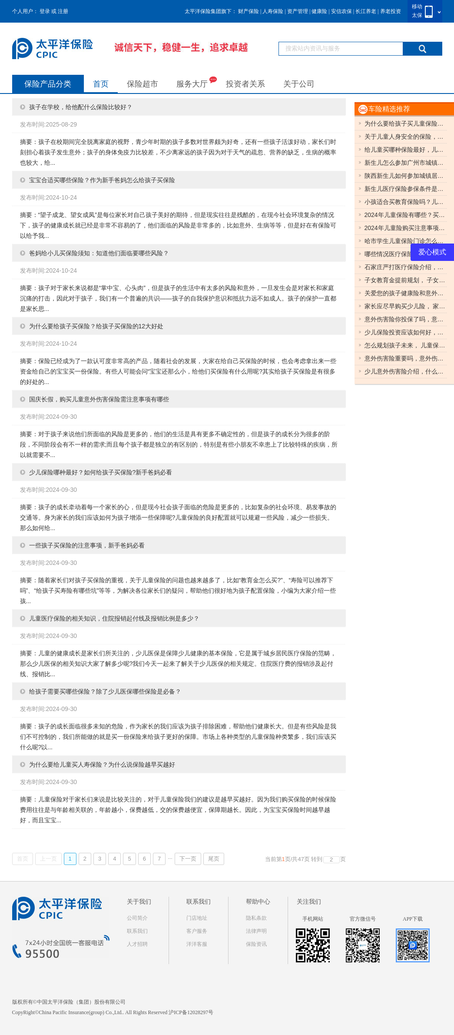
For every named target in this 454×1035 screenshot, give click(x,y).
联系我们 (137, 931)
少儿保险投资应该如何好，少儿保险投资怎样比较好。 (406, 332)
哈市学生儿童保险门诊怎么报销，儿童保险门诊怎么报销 (406, 240)
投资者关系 (245, 84)
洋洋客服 (196, 944)
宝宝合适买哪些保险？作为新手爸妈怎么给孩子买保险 (102, 180)
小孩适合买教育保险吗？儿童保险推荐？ (406, 201)
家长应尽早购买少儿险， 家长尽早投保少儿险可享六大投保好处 (406, 306)
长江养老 (365, 11)
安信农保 (341, 11)
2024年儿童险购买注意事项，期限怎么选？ (406, 227)
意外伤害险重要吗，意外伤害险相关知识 (406, 358)
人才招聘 (137, 944)
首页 (101, 84)
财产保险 (248, 11)
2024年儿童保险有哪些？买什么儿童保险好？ (406, 214)
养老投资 (390, 11)
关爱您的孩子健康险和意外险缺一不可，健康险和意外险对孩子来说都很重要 (406, 293)
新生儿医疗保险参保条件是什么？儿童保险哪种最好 (406, 188)
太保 (417, 15)
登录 (45, 11)
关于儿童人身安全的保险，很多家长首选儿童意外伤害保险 (406, 136)
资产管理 (297, 11)
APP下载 (413, 919)
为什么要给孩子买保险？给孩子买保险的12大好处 (96, 326)
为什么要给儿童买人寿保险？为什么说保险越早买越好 (102, 764)
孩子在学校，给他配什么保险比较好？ (81, 107)
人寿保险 (272, 11)
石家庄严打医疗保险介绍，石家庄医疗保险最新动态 (406, 267)
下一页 (187, 858)
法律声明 (256, 931)
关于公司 (299, 84)
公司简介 (137, 918)
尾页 (213, 858)
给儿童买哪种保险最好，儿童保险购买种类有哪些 (406, 149)
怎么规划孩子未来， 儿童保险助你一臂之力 (406, 345)
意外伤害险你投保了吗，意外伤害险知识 (406, 319)
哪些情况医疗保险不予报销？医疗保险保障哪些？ (406, 253)
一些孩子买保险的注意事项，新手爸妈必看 (87, 545)
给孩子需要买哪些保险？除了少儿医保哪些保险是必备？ (105, 691)
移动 (417, 6)
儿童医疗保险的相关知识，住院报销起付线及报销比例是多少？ (114, 618)
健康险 (319, 11)
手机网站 (312, 919)
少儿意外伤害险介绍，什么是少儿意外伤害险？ (406, 371)
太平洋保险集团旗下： (211, 11)
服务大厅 (196, 82)
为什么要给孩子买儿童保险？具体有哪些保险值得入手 (406, 123)
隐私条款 (256, 918)
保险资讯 (256, 944)
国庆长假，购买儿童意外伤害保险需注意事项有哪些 (99, 399)
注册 (63, 11)
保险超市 (142, 84)
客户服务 (196, 931)
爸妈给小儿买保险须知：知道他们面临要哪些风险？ (99, 253)
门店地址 (196, 918)
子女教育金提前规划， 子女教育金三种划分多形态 (406, 280)
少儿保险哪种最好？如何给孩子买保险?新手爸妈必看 (100, 472)
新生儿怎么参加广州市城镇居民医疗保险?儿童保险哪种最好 (406, 162)
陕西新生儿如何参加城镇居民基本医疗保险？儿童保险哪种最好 (406, 175)
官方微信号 (363, 919)
